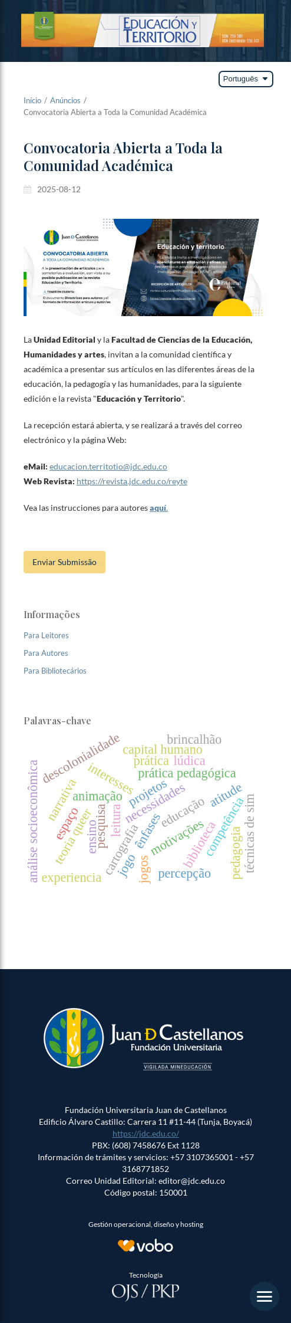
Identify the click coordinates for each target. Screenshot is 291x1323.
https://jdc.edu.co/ (146, 1133)
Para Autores (46, 653)
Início (32, 100)
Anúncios (65, 100)
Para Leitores (46, 635)
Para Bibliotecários (55, 670)
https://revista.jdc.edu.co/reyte (132, 481)
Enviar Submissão (64, 562)
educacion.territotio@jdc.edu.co (108, 466)
